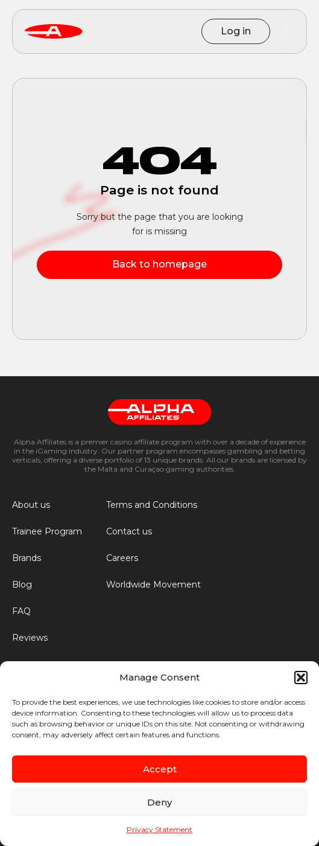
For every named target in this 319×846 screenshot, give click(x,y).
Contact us (129, 531)
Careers (122, 558)
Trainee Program (47, 531)
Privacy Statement (159, 829)
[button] (301, 677)
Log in (236, 31)
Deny (159, 802)
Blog (22, 584)
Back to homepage (159, 264)
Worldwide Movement (153, 584)
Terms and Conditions (151, 504)
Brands (26, 558)
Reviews (30, 637)
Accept (160, 769)
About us (31, 504)
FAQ (21, 611)
